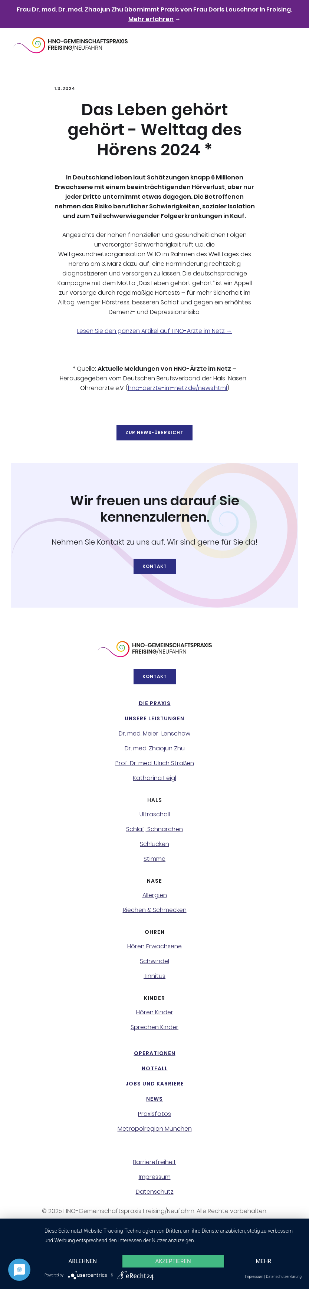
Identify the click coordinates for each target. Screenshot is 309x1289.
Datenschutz (155, 1192)
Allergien (154, 895)
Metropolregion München (155, 1129)
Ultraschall (154, 814)
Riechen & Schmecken (155, 910)
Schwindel (154, 961)
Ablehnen (83, 1261)
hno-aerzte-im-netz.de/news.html (177, 388)
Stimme (154, 859)
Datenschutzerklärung (284, 1277)
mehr (263, 1261)
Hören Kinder (154, 1012)
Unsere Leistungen (154, 718)
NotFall (155, 1068)
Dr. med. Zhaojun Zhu (155, 748)
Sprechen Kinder (154, 1027)
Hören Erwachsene (154, 946)
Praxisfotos (154, 1114)
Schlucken (154, 844)
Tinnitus (154, 976)
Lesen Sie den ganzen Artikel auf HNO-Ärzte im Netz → (154, 331)
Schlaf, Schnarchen (154, 829)
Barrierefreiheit (154, 1162)
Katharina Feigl (154, 778)
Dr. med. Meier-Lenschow (154, 733)
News (154, 1099)
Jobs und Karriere (154, 1083)
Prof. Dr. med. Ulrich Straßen (154, 763)
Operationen (154, 1053)
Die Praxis (155, 703)
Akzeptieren (173, 1261)
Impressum (155, 1177)
